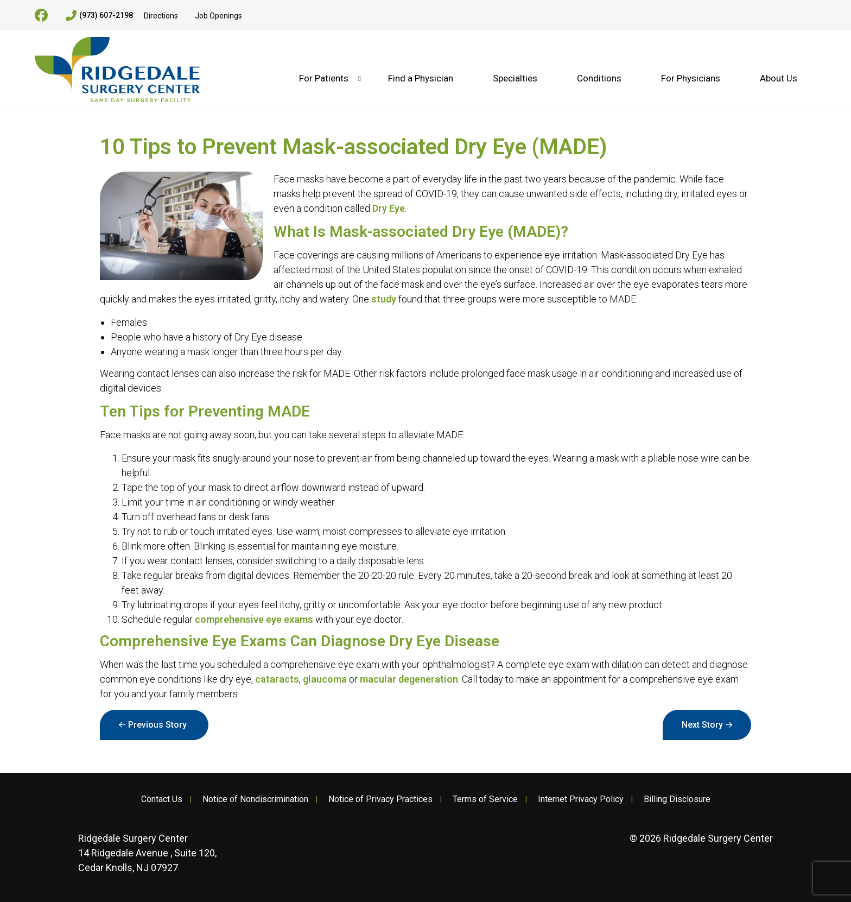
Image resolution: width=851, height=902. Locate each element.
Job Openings (218, 15)
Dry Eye (388, 208)
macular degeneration (409, 679)
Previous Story (157, 725)
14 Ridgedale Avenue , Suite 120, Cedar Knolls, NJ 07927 (147, 852)
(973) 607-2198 (99, 15)
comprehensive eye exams (254, 619)
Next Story (702, 725)
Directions (161, 15)
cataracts (277, 679)
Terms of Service (485, 799)
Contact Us (161, 799)
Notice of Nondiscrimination (255, 799)
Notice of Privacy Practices (380, 799)
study (383, 299)
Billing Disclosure (677, 799)
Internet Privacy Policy (581, 799)
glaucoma (325, 679)
